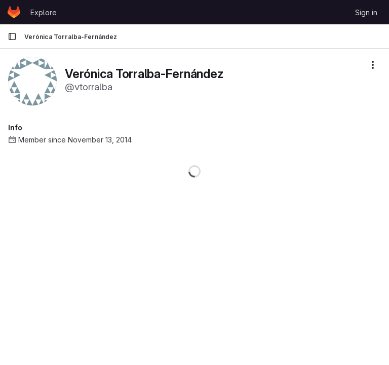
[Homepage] (14, 12)
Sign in (366, 12)
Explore (43, 12)
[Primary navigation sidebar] (12, 36)
